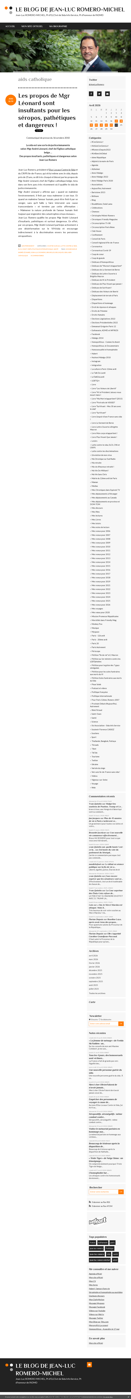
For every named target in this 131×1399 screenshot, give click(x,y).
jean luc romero (96, 1248)
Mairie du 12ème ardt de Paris (104, 478)
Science (95, 722)
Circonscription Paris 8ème (103, 227)
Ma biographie (58, 26)
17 (116, 121)
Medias (95, 486)
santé (115, 1254)
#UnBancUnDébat (99, 153)
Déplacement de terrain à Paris (105, 295)
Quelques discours (97, 1296)
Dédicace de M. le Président (103, 280)
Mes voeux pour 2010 (101, 546)
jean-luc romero (97, 1254)
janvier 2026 (94, 967)
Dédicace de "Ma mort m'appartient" (107, 266)
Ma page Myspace (96, 1303)
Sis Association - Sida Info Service (106, 725)
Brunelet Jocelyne (97, 832)
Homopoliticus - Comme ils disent (106, 342)
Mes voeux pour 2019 (101, 581)
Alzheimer (96, 169)
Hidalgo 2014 (97, 338)
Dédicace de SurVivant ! (102, 288)
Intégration (96, 365)
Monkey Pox (97, 624)
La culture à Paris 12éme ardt (104, 369)
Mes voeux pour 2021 (101, 585)
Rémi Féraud (97, 710)
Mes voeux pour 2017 (101, 574)
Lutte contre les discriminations (105, 451)
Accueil (10, 26)
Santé (56, 249)
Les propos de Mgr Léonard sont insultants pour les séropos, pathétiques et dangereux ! (47, 110)
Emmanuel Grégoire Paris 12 (104, 326)
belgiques (59, 252)
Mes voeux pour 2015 (101, 566)
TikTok (94, 753)
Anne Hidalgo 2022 (100, 177)
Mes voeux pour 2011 (101, 550)
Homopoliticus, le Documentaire (105, 346)
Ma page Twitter (96, 1318)
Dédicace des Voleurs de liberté (105, 291)
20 (96, 125)
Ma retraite (96, 463)
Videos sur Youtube (97, 1310)
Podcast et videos (99, 688)
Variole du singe (98, 768)
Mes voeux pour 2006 (101, 531)
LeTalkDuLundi (98, 377)
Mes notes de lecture (100, 527)
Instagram (96, 361)
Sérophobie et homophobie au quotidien (106, 1292)
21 (101, 125)
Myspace (95, 632)
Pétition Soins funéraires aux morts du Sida (106, 679)
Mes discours (97, 508)
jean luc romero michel (100, 1260)
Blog (94, 200)
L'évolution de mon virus (102, 455)
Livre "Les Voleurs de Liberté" (104, 388)
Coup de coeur (98, 254)
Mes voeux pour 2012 (101, 554)
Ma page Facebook (97, 1307)
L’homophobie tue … (99, 1173)
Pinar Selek (96, 684)
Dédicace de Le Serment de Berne (106, 270)
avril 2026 (93, 955)
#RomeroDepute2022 (101, 149)
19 (91, 125)
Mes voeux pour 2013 (101, 558)
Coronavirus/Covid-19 (101, 250)
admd (115, 1260)
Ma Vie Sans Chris (99, 474)
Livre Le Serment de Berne (103, 423)
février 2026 (94, 963)
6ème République (99, 157)
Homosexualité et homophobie (105, 349)
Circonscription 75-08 (101, 223)
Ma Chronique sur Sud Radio (104, 459)
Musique (95, 628)
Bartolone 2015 (98, 192)
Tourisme (95, 756)
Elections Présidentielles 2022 (105, 322)
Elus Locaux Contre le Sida (62, 169)
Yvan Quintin (95, 804)
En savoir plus (108, 1397)
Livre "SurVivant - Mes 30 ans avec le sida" (105, 407)
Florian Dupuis (96, 919)
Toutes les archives (97, 993)
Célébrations (97, 208)
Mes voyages (97, 608)
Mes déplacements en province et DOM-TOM (105, 502)
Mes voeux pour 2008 (101, 539)
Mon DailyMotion (96, 1299)
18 (121, 121)
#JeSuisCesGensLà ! (100, 146)
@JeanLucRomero (96, 84)
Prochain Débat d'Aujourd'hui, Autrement (103, 705)
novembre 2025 (95, 974)
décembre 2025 (95, 970)
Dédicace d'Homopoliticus (103, 262)
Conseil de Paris (98, 239)
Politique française (100, 692)
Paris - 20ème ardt (99, 639)
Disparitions (97, 299)
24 (116, 125)
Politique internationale (42, 249)
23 (111, 125)
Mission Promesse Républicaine (105, 616)
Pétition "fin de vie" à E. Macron (105, 655)
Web (94, 787)
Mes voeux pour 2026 (101, 605)
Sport (94, 737)
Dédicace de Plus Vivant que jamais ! (107, 284)
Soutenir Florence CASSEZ (103, 729)
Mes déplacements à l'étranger (104, 494)
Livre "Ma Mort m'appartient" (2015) (107, 398)
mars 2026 (93, 959)
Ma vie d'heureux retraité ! (103, 467)
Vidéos (94, 776)
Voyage (95, 783)
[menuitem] (11, 26)
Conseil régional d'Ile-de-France (105, 242)
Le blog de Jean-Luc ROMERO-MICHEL (70, 9)
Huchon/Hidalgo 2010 (101, 357)
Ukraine (95, 764)
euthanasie (102, 1242)
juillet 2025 (94, 989)
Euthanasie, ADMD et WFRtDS (105, 330)
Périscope (96, 651)
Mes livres (93, 1285)
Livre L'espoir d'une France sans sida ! (106, 417)
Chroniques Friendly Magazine (105, 219)
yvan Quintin (95, 876)
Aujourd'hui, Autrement (101, 188)
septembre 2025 (96, 981)
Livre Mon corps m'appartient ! (104, 433)
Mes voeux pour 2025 (101, 601)
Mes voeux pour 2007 (101, 535)
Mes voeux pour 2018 (101, 577)
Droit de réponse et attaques (104, 307)
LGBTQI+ (96, 380)
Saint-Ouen (96, 714)
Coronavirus (97, 246)
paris (112, 1242)
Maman (95, 482)
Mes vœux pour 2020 (101, 612)
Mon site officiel (32, 26)
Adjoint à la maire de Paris (103, 161)
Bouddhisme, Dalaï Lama (102, 204)
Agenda (95, 165)
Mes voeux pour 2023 (101, 593)
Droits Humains (98, 315)
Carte (92, 1002)
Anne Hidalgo (97, 173)
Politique (109, 1248)
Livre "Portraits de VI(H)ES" (103, 402)
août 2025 (93, 985)
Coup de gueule (53, 246)
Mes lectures (97, 515)
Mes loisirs (96, 523)
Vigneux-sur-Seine (99, 780)
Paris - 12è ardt (98, 635)
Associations (97, 184)
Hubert (95, 353)
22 (106, 125)
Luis (91, 905)
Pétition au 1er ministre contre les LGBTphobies (105, 660)
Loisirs (94, 441)
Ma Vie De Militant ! (100, 470)
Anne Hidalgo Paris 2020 (102, 181)
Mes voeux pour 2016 (101, 570)
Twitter (95, 760)
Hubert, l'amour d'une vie (99, 1288)
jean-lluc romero (38, 252)
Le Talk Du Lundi (98, 373)
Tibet (94, 749)
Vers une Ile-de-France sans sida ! (106, 772)
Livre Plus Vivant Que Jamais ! (104, 437)
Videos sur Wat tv (96, 1314)
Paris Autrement (99, 647)
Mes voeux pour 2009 (101, 542)
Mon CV (92, 1281)
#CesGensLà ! (97, 142)
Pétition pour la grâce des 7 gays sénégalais (104, 666)
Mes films (96, 512)
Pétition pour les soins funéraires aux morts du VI (105, 672)
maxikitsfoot (95, 864)
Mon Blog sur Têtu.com (98, 1322)
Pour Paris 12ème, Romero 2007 (105, 700)
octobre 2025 (95, 978)
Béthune (95, 196)
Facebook (96, 334)
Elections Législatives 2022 (103, 319)
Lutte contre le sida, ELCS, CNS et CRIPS (105, 446)
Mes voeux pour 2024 (101, 597)
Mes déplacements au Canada (104, 497)
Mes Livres (96, 519)
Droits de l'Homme (99, 311)
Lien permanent (26, 246)
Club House (96, 231)
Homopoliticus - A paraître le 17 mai (104, 1329)
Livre (94, 384)
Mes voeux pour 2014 (101, 562)
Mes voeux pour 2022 (101, 589)
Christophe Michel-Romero (103, 215)
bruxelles (51, 252)
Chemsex (95, 211)
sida (66, 252)
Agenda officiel (95, 1274)
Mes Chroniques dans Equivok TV (106, 490)
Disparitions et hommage (102, 303)
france (92, 1242)
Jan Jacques (94, 818)
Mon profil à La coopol (98, 1325)
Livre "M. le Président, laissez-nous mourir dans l (105, 393)
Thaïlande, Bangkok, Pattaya (104, 741)
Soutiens (95, 733)
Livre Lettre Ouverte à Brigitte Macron (104, 428)
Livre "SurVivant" (99, 413)
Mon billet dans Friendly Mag (104, 620)
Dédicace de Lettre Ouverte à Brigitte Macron (103, 274)
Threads (95, 745)
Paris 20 (95, 643)
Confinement (97, 235)
